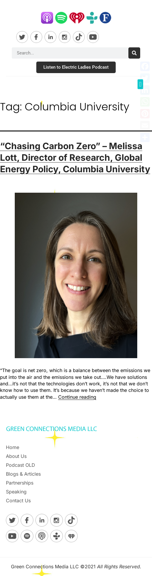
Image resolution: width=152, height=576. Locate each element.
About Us (16, 456)
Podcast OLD (20, 465)
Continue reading (77, 397)
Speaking (16, 492)
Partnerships (19, 483)
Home (12, 447)
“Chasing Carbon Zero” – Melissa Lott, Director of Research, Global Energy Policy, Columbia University (75, 157)
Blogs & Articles (23, 474)
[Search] (134, 53)
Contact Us (18, 500)
